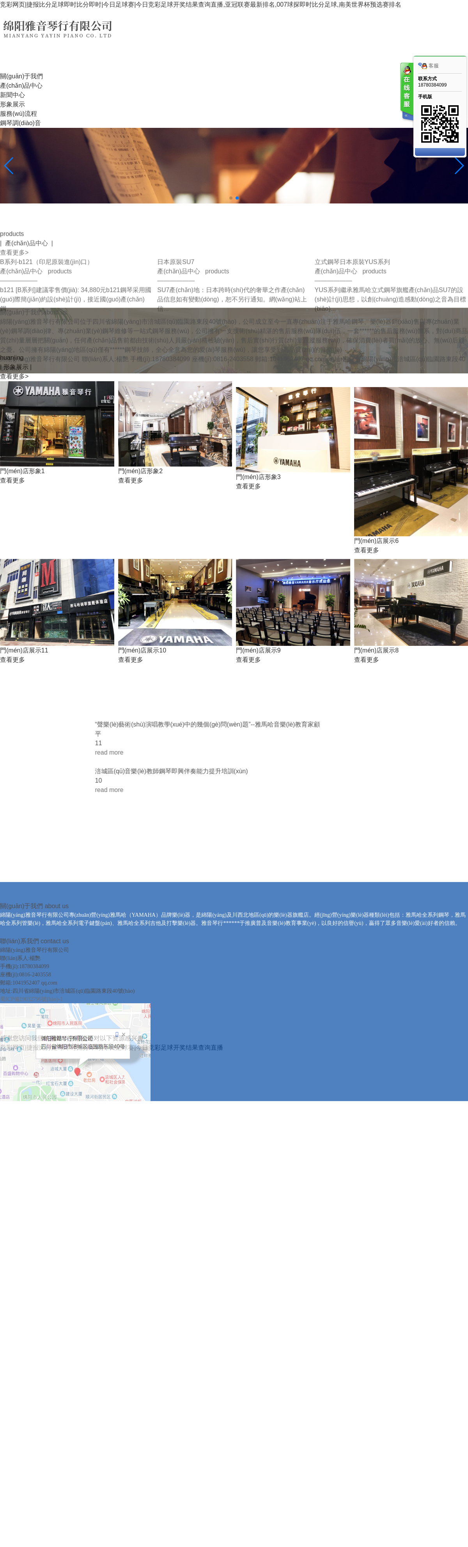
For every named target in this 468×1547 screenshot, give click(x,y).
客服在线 (406, 92)
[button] (230, 198)
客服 (428, 66)
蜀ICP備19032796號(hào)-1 (31, 1138)
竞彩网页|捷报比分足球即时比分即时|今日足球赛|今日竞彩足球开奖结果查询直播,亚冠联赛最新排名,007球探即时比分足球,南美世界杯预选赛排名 (200, 4)
